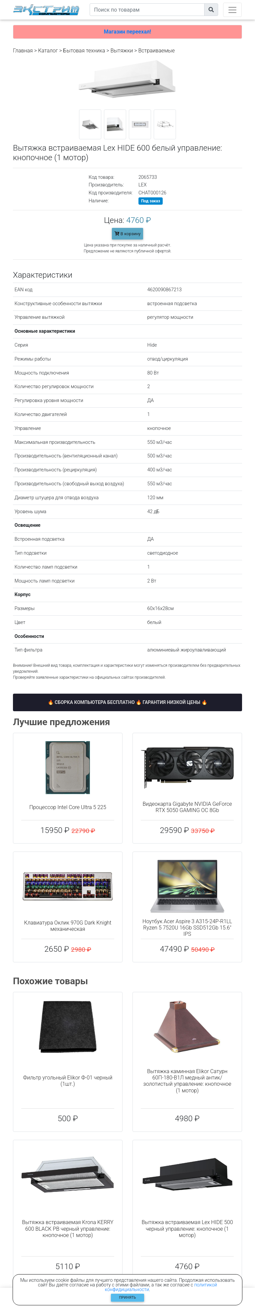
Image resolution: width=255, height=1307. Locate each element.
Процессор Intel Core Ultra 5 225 (67, 807)
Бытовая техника (84, 50)
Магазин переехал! (127, 32)
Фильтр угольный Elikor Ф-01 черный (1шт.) (68, 1080)
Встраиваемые (156, 50)
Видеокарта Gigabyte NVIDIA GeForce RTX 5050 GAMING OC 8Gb (187, 807)
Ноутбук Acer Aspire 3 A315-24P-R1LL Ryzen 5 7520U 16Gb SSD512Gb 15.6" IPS (187, 927)
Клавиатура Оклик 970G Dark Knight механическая (68, 926)
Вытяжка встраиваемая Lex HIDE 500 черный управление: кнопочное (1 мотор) (187, 1228)
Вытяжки (122, 50)
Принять (127, 1297)
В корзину (128, 233)
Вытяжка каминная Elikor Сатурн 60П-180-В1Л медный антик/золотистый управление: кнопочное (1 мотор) (187, 1081)
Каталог (48, 50)
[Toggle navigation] (232, 10)
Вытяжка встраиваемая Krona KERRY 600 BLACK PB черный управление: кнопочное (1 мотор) (67, 1228)
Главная (23, 50)
